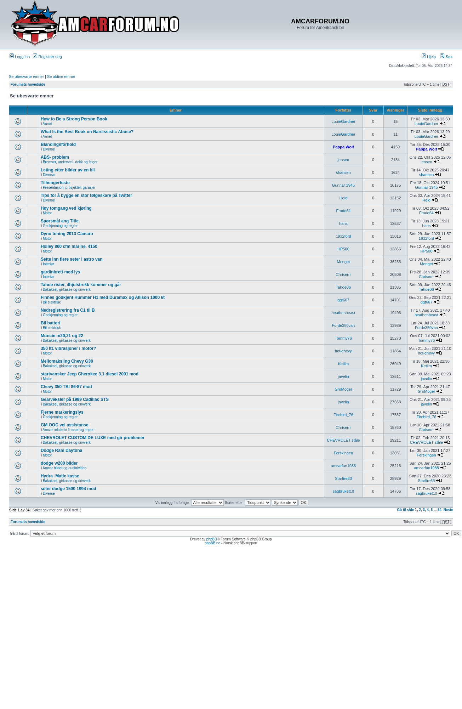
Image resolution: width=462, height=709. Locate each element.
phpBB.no (212, 543)
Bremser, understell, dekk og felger (70, 162)
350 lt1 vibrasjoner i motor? (68, 348)
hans (343, 223)
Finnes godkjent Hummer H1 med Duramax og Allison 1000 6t (103, 297)
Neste (448, 510)
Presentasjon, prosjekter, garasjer (69, 187)
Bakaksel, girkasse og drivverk (67, 289)
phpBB (211, 539)
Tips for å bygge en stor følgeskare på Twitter (86, 195)
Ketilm (343, 364)
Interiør (48, 264)
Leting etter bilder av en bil (68, 170)
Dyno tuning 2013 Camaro (67, 233)
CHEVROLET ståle (343, 440)
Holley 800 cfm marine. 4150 (69, 246)
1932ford (343, 236)
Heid (344, 198)
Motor (47, 213)
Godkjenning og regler (60, 226)
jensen (343, 160)
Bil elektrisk (52, 302)
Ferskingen (343, 453)
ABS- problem (55, 157)
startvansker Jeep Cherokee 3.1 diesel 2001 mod (89, 373)
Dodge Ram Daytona (61, 450)
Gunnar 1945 (343, 185)
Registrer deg (47, 57)
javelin (343, 376)
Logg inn (20, 57)
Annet (47, 124)
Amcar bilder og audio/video (64, 468)
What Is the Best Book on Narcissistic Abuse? (87, 131)
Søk (446, 57)
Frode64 (343, 211)
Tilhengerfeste (55, 182)
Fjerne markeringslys (62, 412)
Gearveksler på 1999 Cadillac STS (75, 399)
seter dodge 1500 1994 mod (68, 488)
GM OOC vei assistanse (65, 424)
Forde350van (343, 325)
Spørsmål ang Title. (60, 221)
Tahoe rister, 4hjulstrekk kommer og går (81, 284)
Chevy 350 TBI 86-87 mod (66, 386)
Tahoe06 (343, 287)
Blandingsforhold (58, 144)
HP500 (343, 249)
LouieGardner (343, 121)
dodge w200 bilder (59, 463)
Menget (343, 262)
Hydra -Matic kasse (60, 475)
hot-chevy (343, 351)
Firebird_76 (343, 415)
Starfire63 (343, 478)
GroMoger (343, 389)
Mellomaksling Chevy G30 (67, 361)
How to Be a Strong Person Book (74, 119)
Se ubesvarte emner (26, 76)
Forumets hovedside (28, 84)
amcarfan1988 (343, 466)
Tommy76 (343, 338)
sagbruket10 (343, 491)
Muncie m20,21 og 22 (62, 335)
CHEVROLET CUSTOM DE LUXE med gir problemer (92, 437)
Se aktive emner (61, 76)
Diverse (49, 149)
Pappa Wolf (343, 147)
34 (439, 510)
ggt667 (343, 300)
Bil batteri (50, 323)
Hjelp (429, 57)
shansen (343, 172)
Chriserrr (343, 274)
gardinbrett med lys (60, 272)
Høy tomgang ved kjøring (66, 208)
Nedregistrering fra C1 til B (68, 310)
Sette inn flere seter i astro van (72, 259)
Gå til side (405, 510)
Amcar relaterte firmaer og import (68, 430)
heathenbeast (343, 313)
